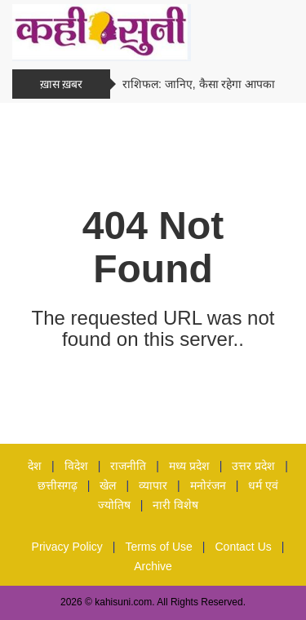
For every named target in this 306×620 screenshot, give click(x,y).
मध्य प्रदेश (189, 465)
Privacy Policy (67, 546)
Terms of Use (158, 546)
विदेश (76, 465)
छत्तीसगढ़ (58, 485)
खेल (108, 485)
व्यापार (153, 485)
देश (35, 465)
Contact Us (243, 546)
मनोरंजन (208, 485)
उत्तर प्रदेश (253, 465)
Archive (153, 566)
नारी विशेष (175, 505)
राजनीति (128, 465)
